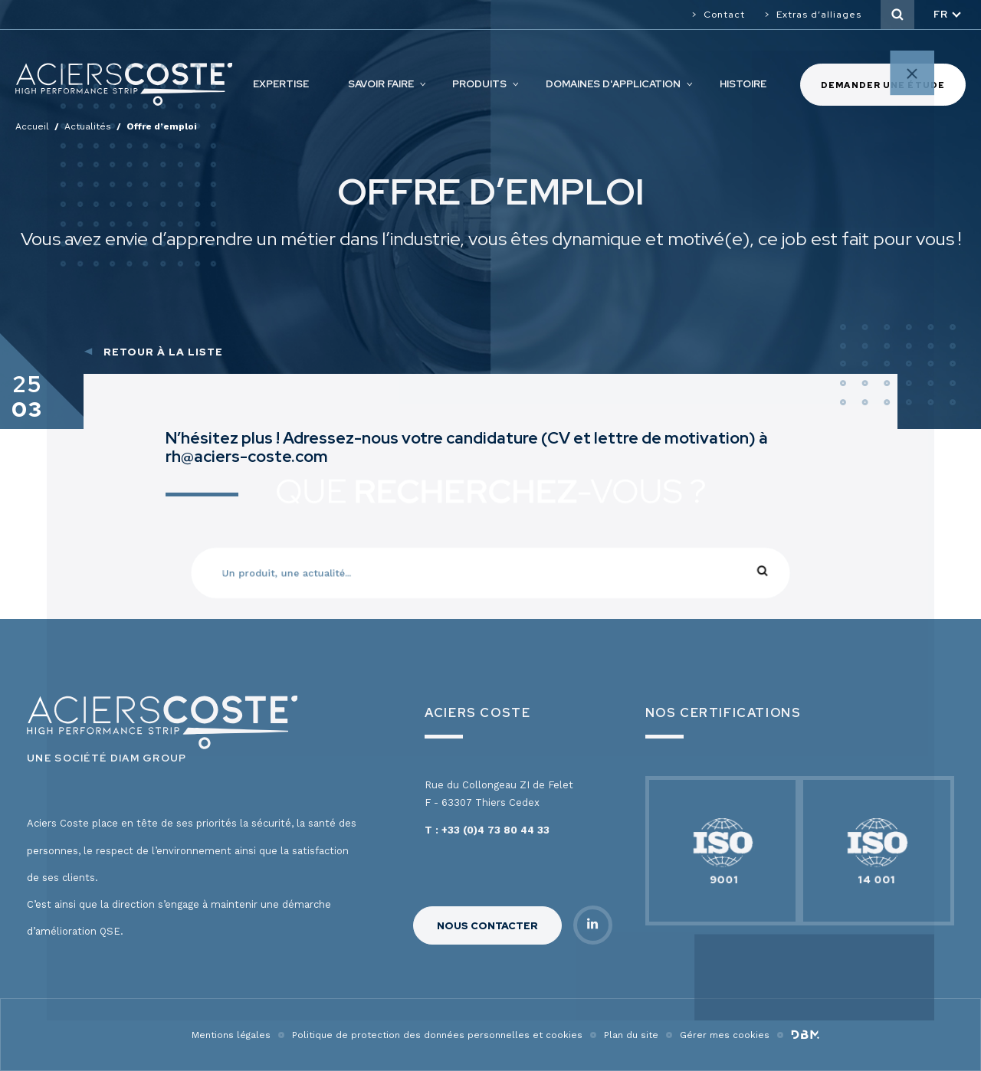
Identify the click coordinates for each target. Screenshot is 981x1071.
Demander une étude (883, 85)
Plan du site (631, 1035)
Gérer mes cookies (724, 1035)
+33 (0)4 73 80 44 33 (495, 830)
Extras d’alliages (818, 14)
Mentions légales (231, 1035)
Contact (724, 14)
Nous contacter (487, 925)
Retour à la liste (163, 352)
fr (940, 14)
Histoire (743, 83)
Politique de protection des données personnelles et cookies (437, 1035)
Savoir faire (381, 83)
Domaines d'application (613, 83)
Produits (479, 83)
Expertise (281, 83)
